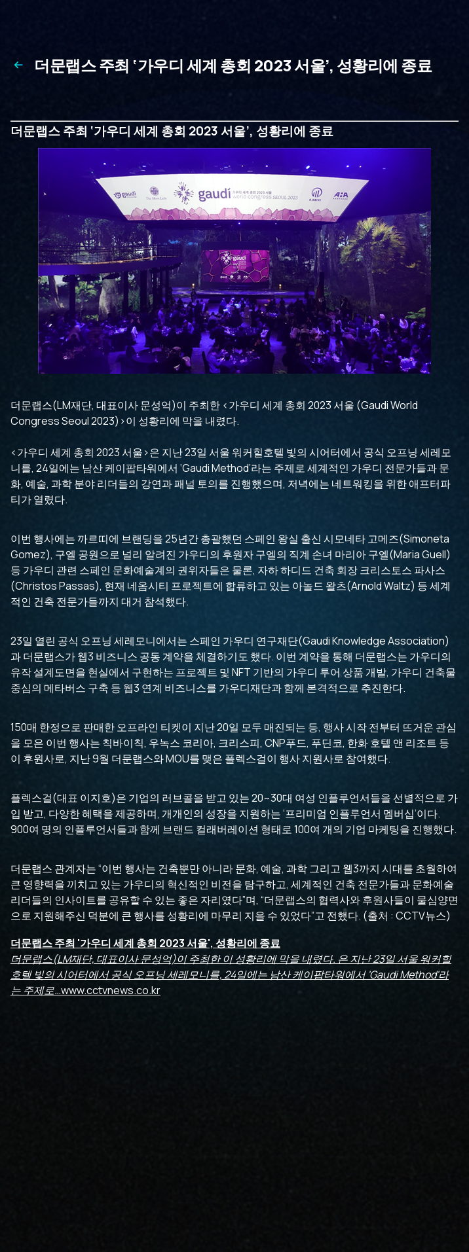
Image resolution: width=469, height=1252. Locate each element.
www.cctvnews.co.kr (230, 966)
